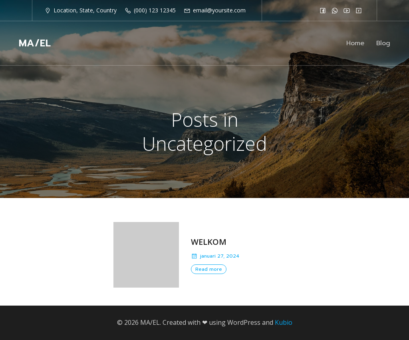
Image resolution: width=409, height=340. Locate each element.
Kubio (283, 322)
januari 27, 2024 (215, 256)
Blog (383, 43)
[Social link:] (323, 10)
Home (355, 43)
